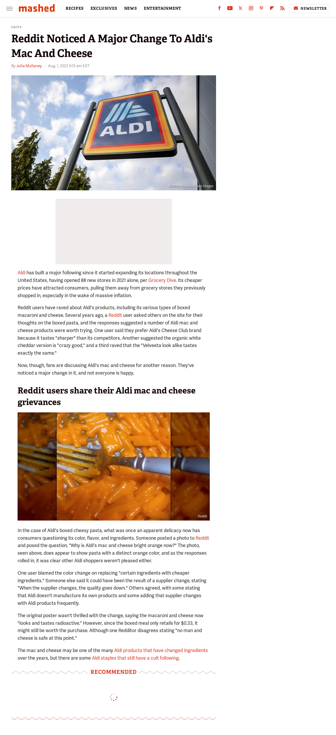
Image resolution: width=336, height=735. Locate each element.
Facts (16, 27)
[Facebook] (219, 9)
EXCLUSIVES (104, 8)
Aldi (21, 273)
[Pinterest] (261, 9)
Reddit (115, 315)
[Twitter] (240, 9)
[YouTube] (230, 9)
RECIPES (75, 8)
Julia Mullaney (29, 66)
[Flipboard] (272, 9)
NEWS (130, 8)
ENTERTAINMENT (162, 8)
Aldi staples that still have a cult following (135, 658)
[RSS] (282, 9)
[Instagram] (251, 9)
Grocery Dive (162, 280)
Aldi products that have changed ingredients (161, 650)
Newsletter (310, 8)
